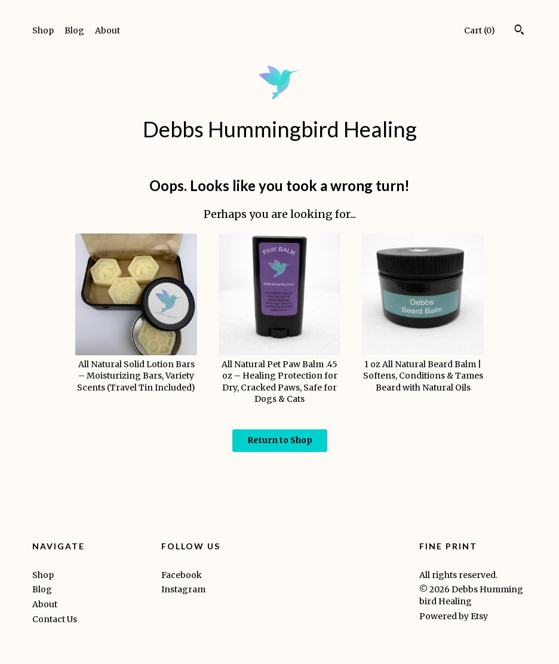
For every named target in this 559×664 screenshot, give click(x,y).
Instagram (183, 589)
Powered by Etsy (453, 616)
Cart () (479, 30)
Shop (43, 30)
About (107, 30)
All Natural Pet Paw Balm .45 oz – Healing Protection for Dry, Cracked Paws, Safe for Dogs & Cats (279, 375)
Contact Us (54, 619)
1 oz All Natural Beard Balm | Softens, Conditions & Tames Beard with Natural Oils (423, 370)
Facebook (181, 575)
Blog (74, 30)
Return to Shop (279, 440)
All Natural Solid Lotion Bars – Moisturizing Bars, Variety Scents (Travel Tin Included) (136, 370)
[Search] (519, 31)
